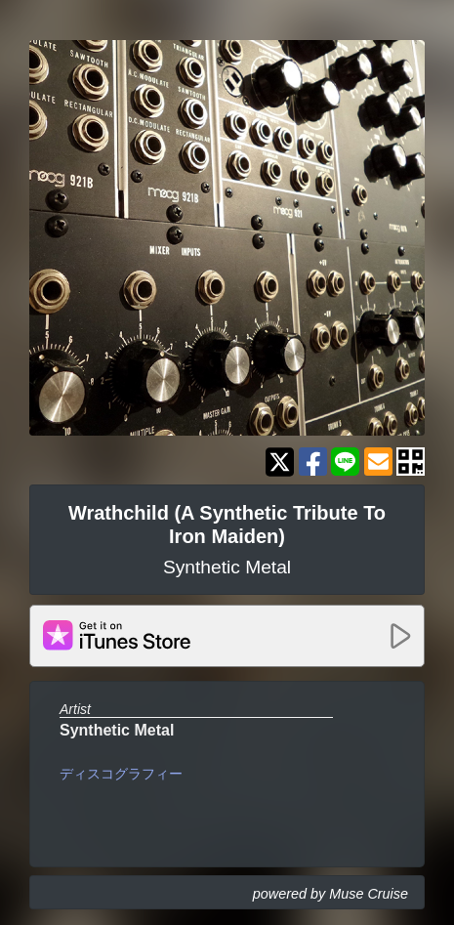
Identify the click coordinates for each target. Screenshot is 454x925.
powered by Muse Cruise (330, 894)
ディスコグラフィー (121, 773)
